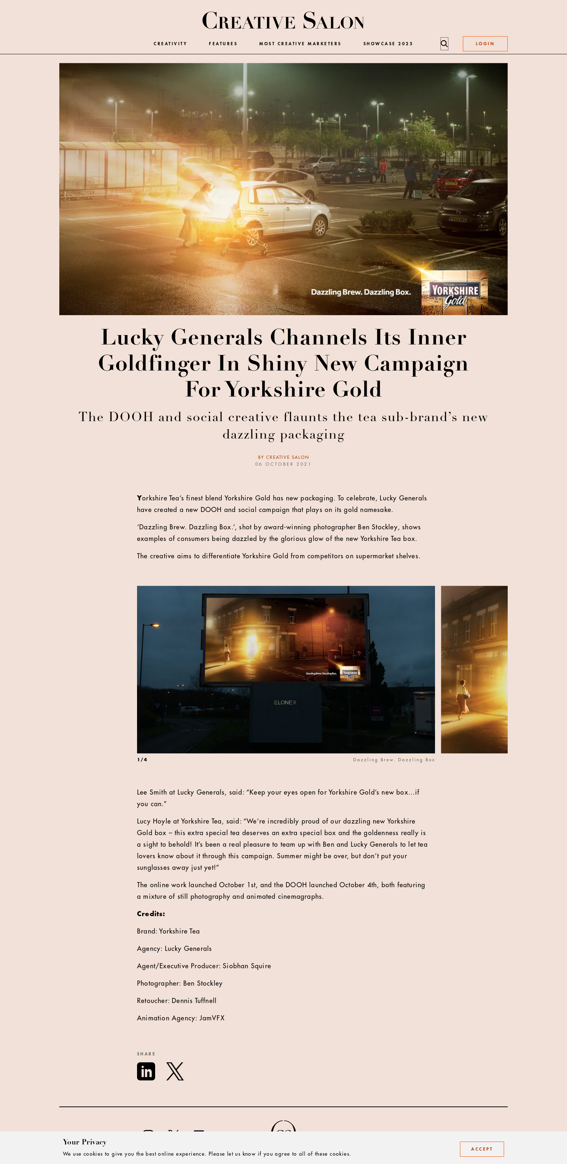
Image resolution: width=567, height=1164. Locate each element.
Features (223, 44)
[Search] (444, 43)
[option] (289, 686)
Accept (482, 1149)
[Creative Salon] (283, 21)
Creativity (170, 44)
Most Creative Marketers (300, 44)
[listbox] (322, 686)
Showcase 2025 (388, 44)
